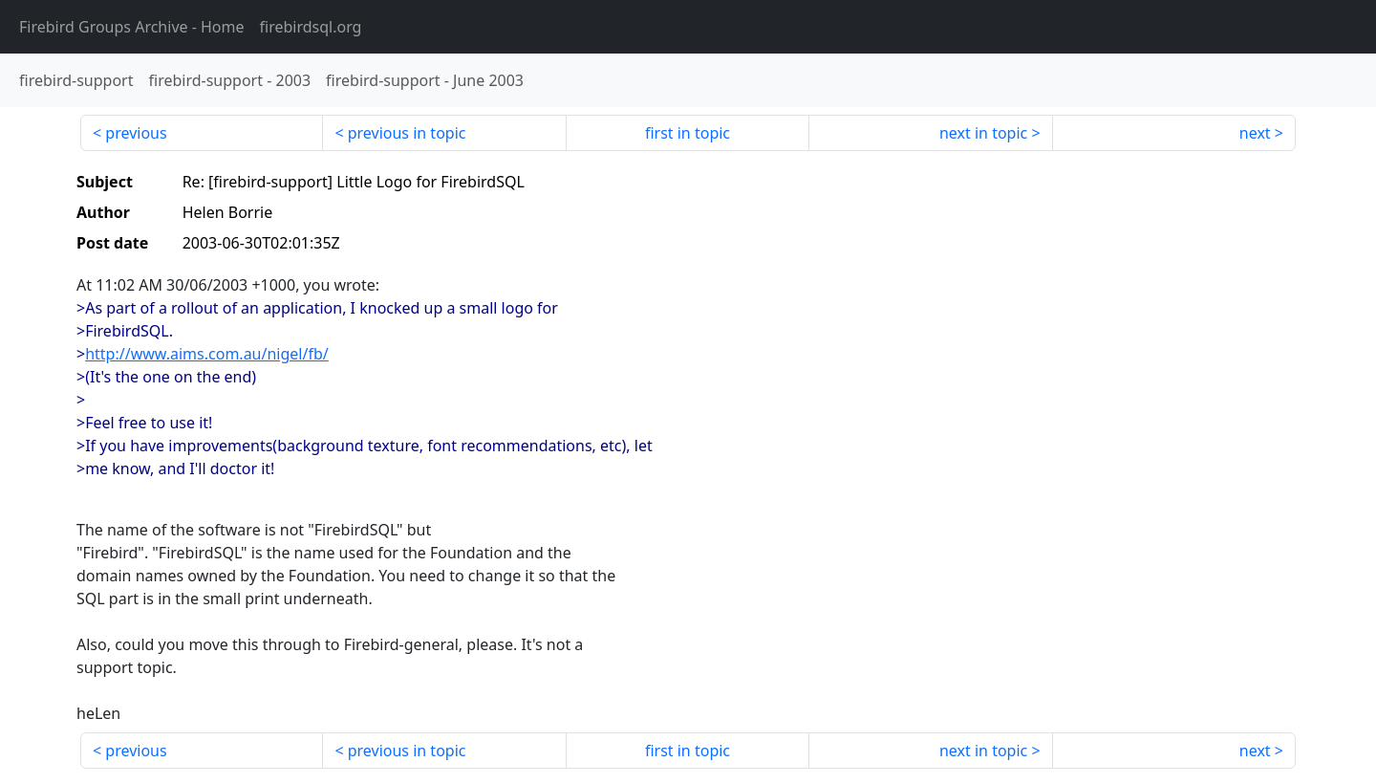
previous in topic (407, 132)
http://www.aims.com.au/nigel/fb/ (207, 353)
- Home (132, 26)
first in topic (687, 132)
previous (135, 132)
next (1255, 132)
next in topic (983, 132)
